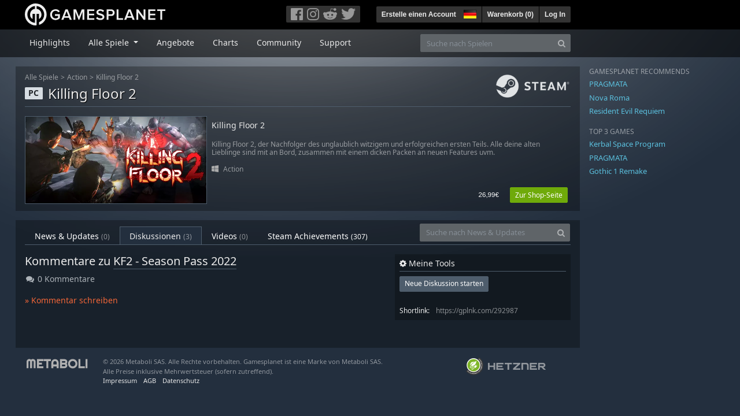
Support (335, 42)
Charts (225, 42)
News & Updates (72, 236)
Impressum (120, 380)
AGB (149, 380)
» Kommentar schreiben (71, 300)
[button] (468, 12)
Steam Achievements (318, 236)
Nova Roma (609, 97)
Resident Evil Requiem (627, 111)
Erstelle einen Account (419, 14)
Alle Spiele (41, 77)
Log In (555, 14)
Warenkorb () (510, 14)
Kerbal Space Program (627, 144)
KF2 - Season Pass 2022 (174, 261)
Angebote (175, 42)
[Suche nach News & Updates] (486, 233)
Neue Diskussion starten (444, 283)
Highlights (49, 42)
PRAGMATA (608, 84)
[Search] (562, 43)
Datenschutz (180, 380)
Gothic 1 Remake (618, 171)
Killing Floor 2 (117, 77)
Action (77, 77)
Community (279, 42)
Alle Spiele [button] (109, 42)
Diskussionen (161, 236)
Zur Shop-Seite (539, 195)
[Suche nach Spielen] (486, 43)
